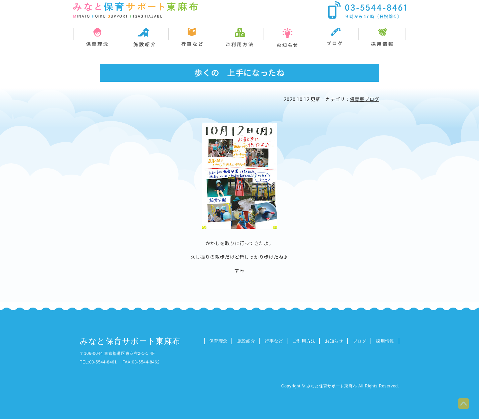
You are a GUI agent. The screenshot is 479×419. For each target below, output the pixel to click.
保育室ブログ (364, 99)
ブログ (360, 341)
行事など (274, 341)
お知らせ (334, 341)
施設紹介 (246, 341)
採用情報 (385, 341)
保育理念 (218, 341)
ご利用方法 (304, 341)
